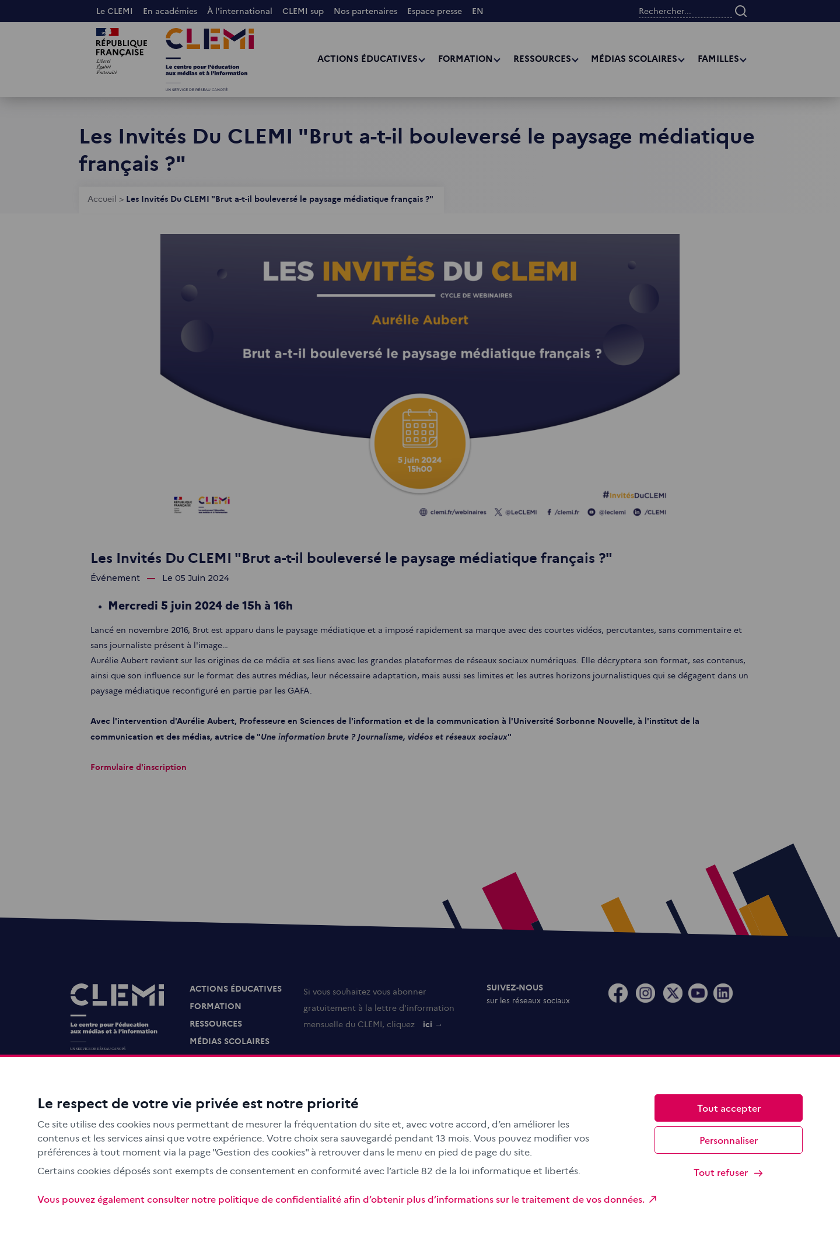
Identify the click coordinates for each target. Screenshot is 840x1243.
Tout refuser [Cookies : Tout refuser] (729, 1172)
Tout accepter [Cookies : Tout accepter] (729, 1107)
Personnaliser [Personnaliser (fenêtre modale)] (728, 1139)
